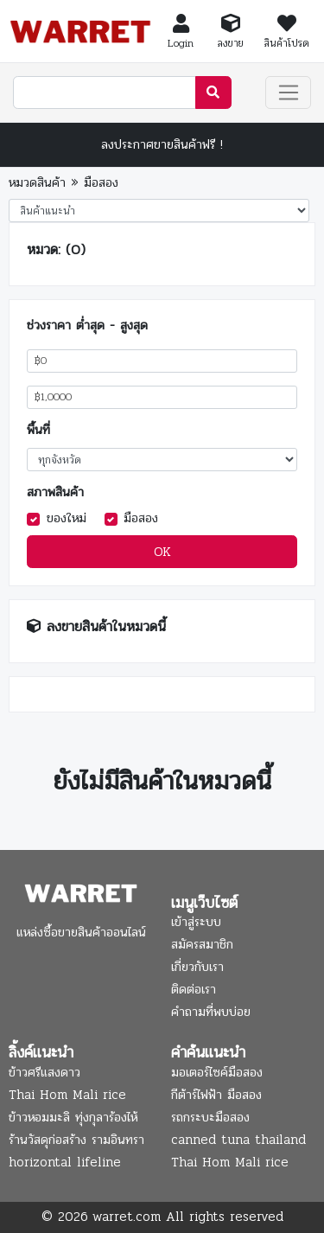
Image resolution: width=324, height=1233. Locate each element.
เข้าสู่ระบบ (196, 921)
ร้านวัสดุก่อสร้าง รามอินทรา (76, 1139)
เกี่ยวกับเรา (197, 966)
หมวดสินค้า (37, 182)
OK (162, 551)
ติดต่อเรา (193, 989)
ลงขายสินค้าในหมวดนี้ (106, 626)
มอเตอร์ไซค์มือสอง (217, 1072)
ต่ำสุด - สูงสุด (112, 326)
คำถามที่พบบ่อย (211, 1011)
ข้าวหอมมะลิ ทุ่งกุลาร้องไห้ (73, 1117)
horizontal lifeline (65, 1162)
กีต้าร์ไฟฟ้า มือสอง (216, 1094)
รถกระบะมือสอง (210, 1117)
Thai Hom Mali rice (67, 1094)
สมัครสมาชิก (202, 944)
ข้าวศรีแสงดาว (44, 1072)
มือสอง (101, 182)
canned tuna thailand (238, 1139)
